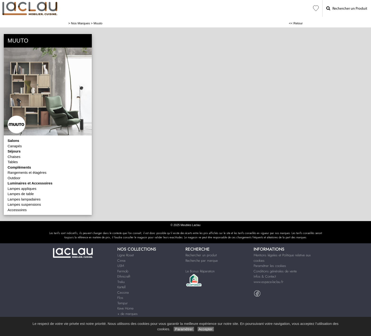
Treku (121, 281)
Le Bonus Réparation (200, 271)
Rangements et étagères (27, 172)
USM (120, 265)
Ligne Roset (125, 255)
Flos (120, 297)
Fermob (122, 271)
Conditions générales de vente (275, 271)
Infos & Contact (265, 276)
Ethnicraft (123, 276)
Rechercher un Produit (346, 8)
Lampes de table (21, 194)
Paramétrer (184, 329)
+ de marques (127, 313)
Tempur (122, 303)
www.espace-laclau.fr (268, 281)
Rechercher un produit (201, 255)
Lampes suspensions (24, 204)
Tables (13, 162)
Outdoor (14, 178)
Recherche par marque (202, 260)
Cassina (123, 292)
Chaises (14, 157)
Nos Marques (80, 23)
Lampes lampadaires (24, 199)
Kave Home (125, 308)
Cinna (121, 260)
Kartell (121, 287)
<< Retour (296, 23)
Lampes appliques (22, 189)
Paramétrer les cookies (270, 265)
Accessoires (17, 210)
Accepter (206, 329)
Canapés (15, 146)
